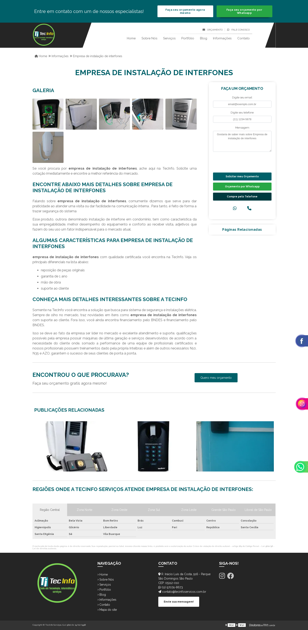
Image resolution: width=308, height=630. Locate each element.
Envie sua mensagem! (179, 601)
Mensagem (242, 127)
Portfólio (187, 38)
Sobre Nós (149, 38)
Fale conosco (238, 29)
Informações (222, 38)
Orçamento (213, 29)
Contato (243, 38)
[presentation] (238, 161)
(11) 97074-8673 (170, 587)
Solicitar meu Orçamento (242, 176)
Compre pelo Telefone (242, 196)
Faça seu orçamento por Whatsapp (244, 11)
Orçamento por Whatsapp (242, 186)
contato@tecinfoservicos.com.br (182, 591)
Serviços (169, 38)
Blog (203, 38)
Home (131, 38)
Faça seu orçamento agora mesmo (185, 11)
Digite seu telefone (242, 112)
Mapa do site (107, 609)
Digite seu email (242, 97)
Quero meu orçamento (216, 377)
